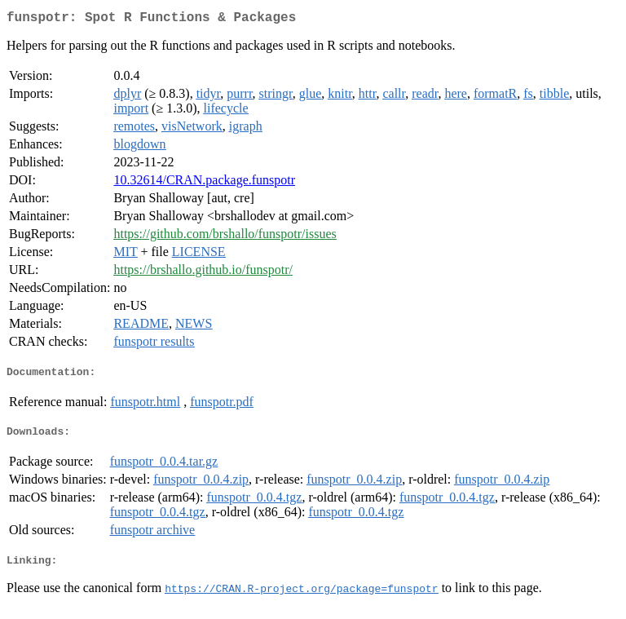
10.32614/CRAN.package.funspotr (204, 183)
